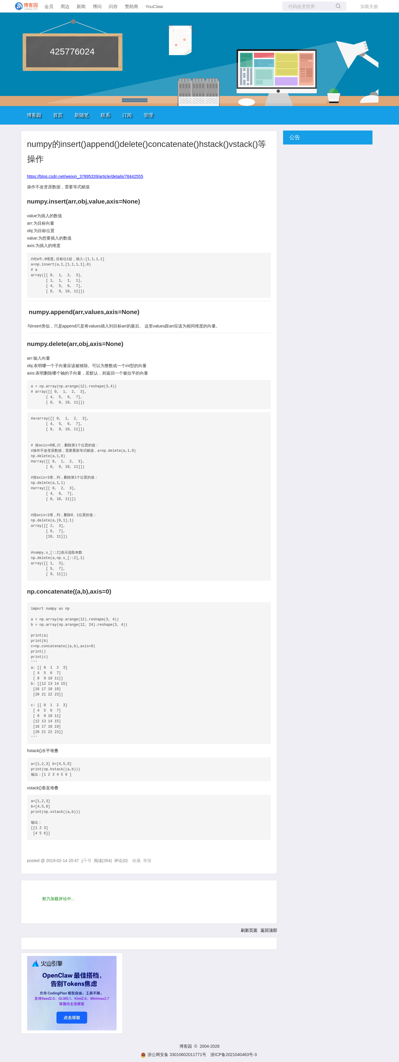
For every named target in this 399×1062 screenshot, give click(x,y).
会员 (48, 6)
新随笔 (81, 115)
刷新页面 (249, 930)
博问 (97, 6)
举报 (147, 860)
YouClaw (154, 6)
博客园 (34, 115)
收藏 (136, 860)
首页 (58, 115)
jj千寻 (86, 860)
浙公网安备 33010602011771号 (173, 1054)
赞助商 (131, 6)
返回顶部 (268, 930)
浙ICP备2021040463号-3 (233, 1054)
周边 (64, 6)
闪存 (113, 6)
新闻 (81, 6)
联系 (105, 115)
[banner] (24, 6)
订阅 (127, 115)
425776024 (72, 51)
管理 (148, 115)
